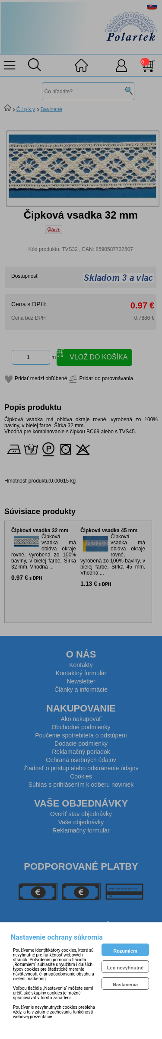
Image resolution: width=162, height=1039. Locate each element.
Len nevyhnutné (125, 967)
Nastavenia (125, 984)
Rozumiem (125, 950)
